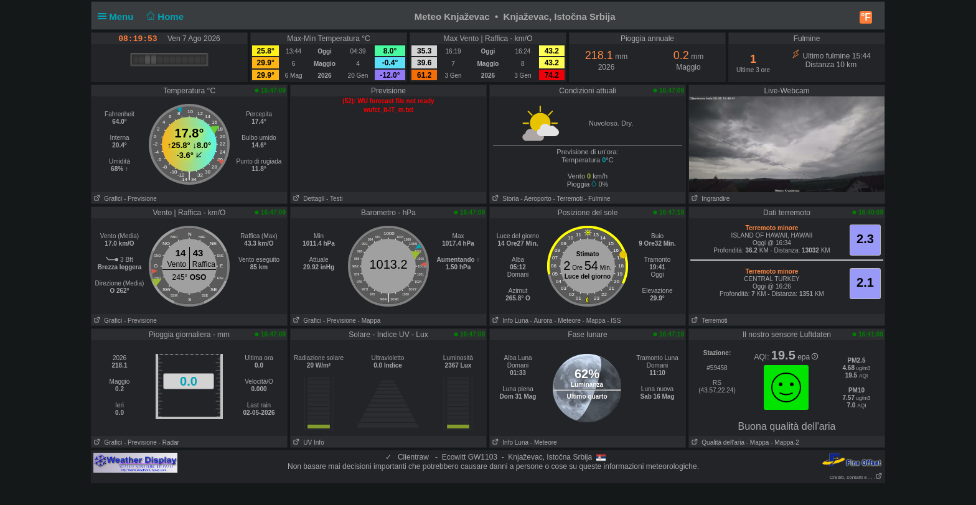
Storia (504, 198)
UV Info (307, 442)
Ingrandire (709, 198)
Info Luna (509, 320)
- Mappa (369, 320)
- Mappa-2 (784, 442)
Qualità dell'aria (716, 442)
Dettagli (307, 198)
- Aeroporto (535, 198)
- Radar (169, 442)
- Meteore (567, 320)
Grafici (107, 198)
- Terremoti (568, 198)
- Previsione (140, 198)
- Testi (334, 198)
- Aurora (541, 320)
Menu (118, 16)
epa (807, 357)
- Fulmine (597, 198)
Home (164, 16)
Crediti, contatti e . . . (856, 477)
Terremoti (708, 320)
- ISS (614, 320)
